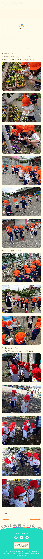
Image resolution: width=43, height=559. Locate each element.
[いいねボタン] (3, 513)
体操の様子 (5, 519)
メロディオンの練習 (35, 519)
